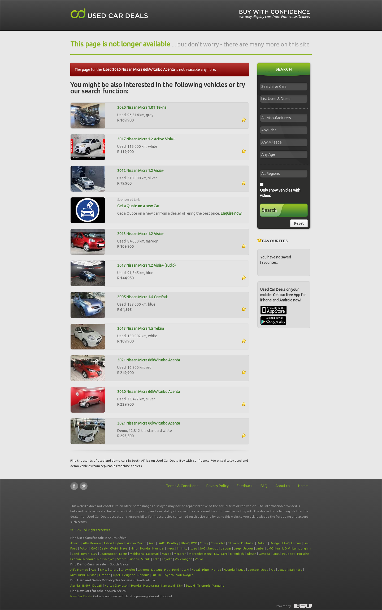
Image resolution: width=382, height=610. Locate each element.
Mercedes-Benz (200, 553)
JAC (202, 548)
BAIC (161, 543)
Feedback (245, 486)
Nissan (251, 553)
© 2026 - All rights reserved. (90, 529)
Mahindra (137, 553)
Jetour (248, 548)
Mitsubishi (237, 553)
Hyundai (158, 548)
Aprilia (75, 585)
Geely (103, 548)
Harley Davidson (117, 585)
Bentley (173, 543)
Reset (299, 223)
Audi (152, 543)
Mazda (166, 553)
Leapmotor (108, 553)
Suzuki (145, 559)
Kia (277, 548)
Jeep (237, 548)
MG (216, 553)
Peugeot (288, 553)
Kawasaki (168, 585)
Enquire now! (231, 213)
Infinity (182, 548)
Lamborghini (301, 548)
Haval (124, 548)
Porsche (303, 553)
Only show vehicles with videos (280, 193)
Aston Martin (136, 543)
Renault (89, 559)
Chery (204, 543)
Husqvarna (151, 585)
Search (269, 210)
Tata (156, 559)
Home (303, 486)
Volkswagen (183, 559)
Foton (84, 548)
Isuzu (193, 548)
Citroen (233, 543)
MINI (224, 553)
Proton (75, 559)
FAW (285, 543)
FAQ (264, 486)
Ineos (171, 548)
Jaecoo (213, 548)
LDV (94, 553)
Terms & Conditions (182, 486)
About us (282, 486)
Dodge (275, 543)
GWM (114, 548)
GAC (94, 548)
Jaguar (226, 548)
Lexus (123, 553)
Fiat (306, 543)
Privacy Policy (217, 486)
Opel (276, 553)
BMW (185, 543)
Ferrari (296, 543)
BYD (194, 543)
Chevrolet (218, 543)
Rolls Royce (106, 559)
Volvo (199, 559)
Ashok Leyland (114, 543)
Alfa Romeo (92, 543)
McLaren (180, 553)
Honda (145, 548)
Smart (121, 559)
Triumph (203, 585)
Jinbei (260, 548)
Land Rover (80, 553)
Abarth (75, 543)
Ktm (180, 585)
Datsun (262, 543)
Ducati (97, 585)
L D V (286, 548)
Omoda (264, 553)
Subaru (133, 559)
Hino (134, 548)
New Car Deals (81, 596)
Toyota (167, 559)
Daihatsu (247, 543)
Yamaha (218, 585)
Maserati (152, 553)
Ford (73, 548)
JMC (270, 548)
